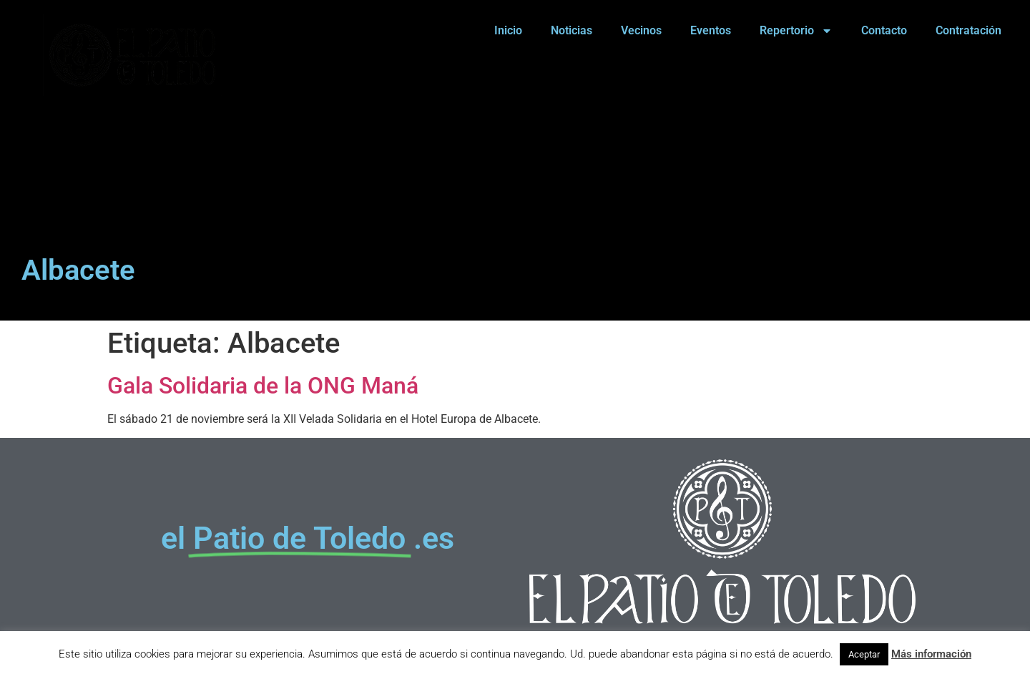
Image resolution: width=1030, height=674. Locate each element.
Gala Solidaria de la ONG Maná (262, 385)
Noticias (571, 30)
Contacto (884, 30)
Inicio (508, 30)
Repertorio (796, 31)
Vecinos (641, 30)
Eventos (710, 30)
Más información (931, 654)
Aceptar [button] (864, 654)
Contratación (968, 30)
